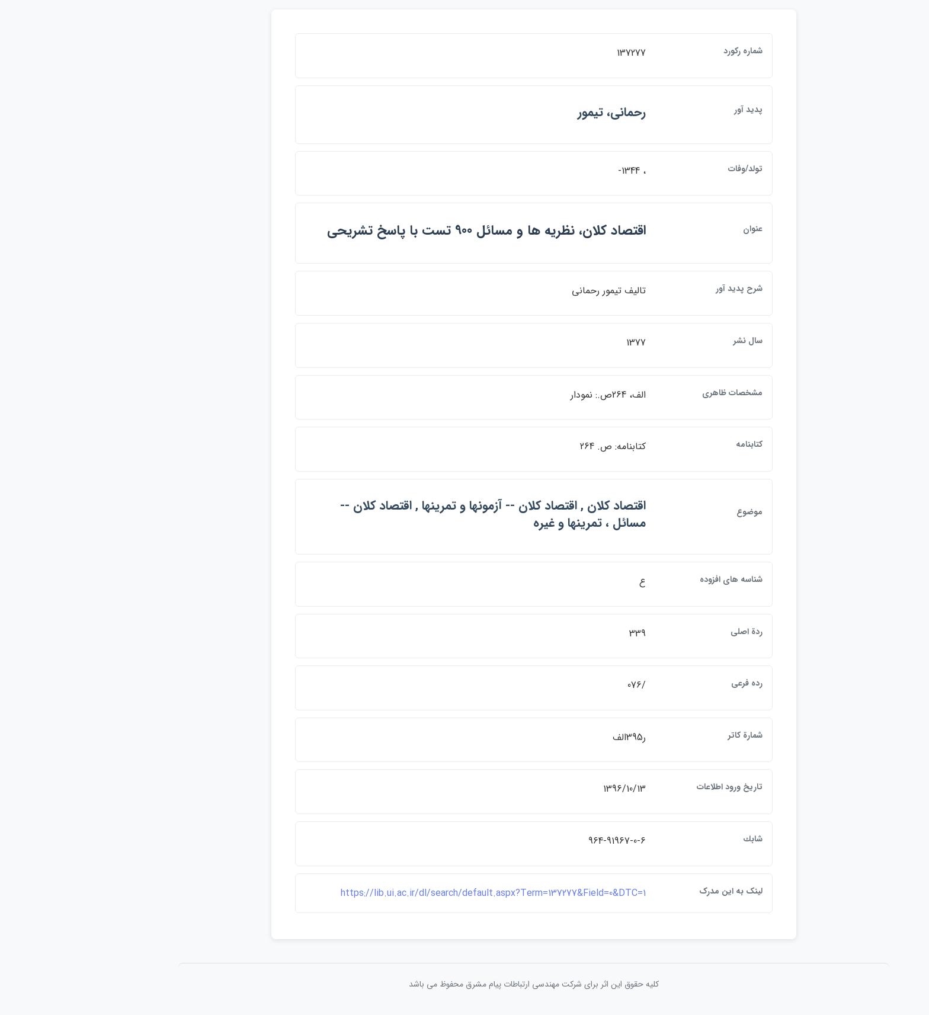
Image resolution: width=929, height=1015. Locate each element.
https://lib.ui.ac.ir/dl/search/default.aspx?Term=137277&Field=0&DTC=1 (423, 893)
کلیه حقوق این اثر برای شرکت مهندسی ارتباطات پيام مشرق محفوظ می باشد (464, 984)
